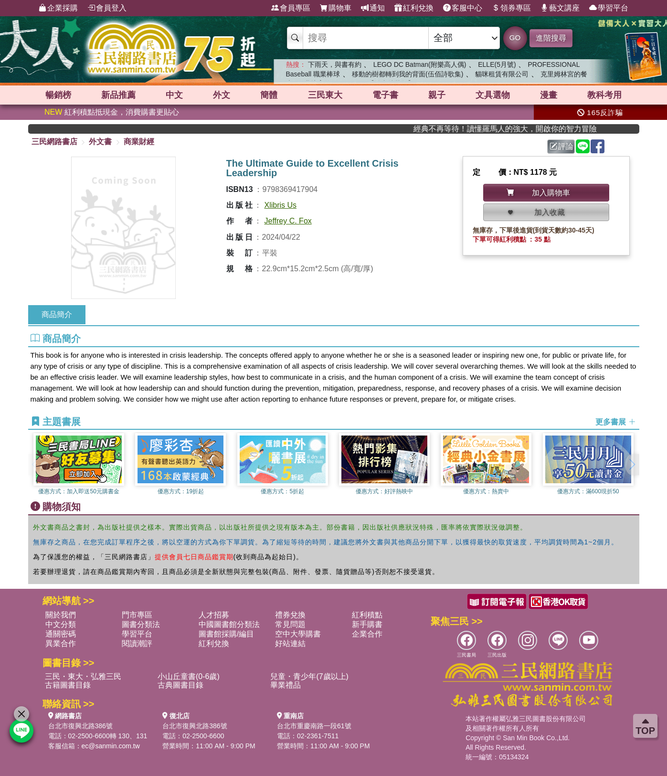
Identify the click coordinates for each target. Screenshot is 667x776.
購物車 (335, 8)
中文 (174, 95)
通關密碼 (60, 634)
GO (514, 37)
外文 (221, 95)
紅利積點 (367, 615)
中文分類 (60, 624)
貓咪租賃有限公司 (502, 74)
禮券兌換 (290, 615)
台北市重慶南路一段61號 (314, 726)
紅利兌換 (414, 8)
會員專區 (290, 8)
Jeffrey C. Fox (288, 221)
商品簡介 (57, 314)
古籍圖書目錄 (68, 685)
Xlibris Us (281, 205)
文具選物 (493, 95)
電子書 (385, 95)
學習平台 (608, 8)
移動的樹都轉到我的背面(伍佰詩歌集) (407, 74)
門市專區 (137, 615)
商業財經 (139, 142)
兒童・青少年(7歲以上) (309, 676)
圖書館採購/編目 (226, 634)
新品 (118, 95)
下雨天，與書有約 (334, 64)
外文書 (100, 142)
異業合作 (60, 643)
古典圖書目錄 (180, 685)
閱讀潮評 (137, 643)
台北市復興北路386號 (80, 726)
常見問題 (290, 624)
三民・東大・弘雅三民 (83, 676)
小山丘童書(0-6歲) (189, 676)
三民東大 (325, 95)
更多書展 (615, 422)
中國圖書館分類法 (229, 624)
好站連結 (290, 643)
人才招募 (214, 615)
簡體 (268, 95)
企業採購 (58, 8)
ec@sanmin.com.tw (111, 746)
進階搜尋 (551, 38)
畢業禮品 (285, 685)
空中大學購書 (298, 634)
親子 (436, 95)
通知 (373, 8)
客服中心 (462, 8)
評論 (561, 146)
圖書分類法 (141, 624)
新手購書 (367, 624)
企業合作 (367, 634)
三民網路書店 (54, 142)
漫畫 (548, 95)
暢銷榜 (58, 95)
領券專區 (511, 8)
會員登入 (107, 8)
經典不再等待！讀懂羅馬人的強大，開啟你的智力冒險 (521, 129)
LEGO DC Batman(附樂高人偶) (419, 64)
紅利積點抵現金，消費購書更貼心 (111, 112)
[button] (632, 464)
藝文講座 (560, 8)
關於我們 (60, 615)
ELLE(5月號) (497, 64)
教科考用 (604, 95)
